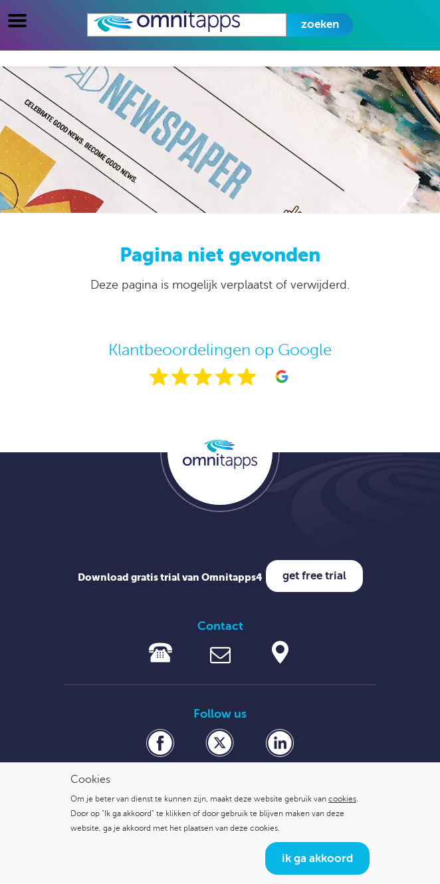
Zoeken (320, 24)
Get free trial (314, 575)
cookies (342, 799)
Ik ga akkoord (317, 858)
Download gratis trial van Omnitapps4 (170, 577)
